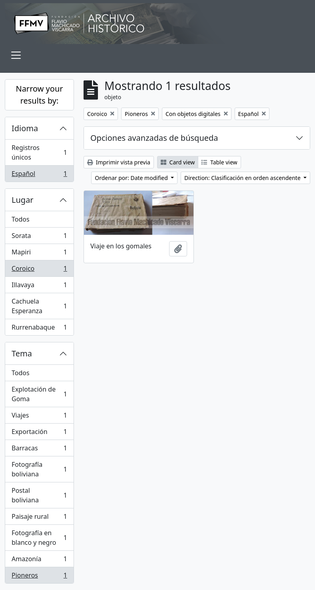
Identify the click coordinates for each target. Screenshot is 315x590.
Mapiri (39, 253)
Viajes (39, 417)
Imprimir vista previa (118, 162)
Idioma (25, 128)
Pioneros (39, 576)
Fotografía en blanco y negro (39, 537)
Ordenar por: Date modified (132, 178)
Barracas (39, 449)
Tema (22, 353)
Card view (178, 162)
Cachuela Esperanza (39, 306)
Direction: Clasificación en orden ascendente (243, 178)
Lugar (23, 199)
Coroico (39, 270)
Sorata (39, 237)
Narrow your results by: (39, 94)
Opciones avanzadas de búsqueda (154, 137)
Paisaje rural (39, 518)
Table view (219, 162)
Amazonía (39, 560)
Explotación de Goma (39, 394)
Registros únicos (39, 152)
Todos (21, 219)
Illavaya (39, 286)
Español (39, 175)
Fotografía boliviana (39, 469)
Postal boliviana (39, 495)
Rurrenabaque (39, 328)
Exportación (39, 433)
